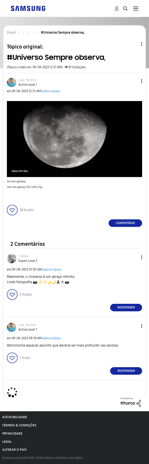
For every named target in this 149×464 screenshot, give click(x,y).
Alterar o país (14, 450)
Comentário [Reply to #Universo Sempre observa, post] (125, 223)
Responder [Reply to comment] (126, 307)
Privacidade (12, 433)
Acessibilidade (14, 417)
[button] (134, 81)
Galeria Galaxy (50, 91)
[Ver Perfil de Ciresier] (23, 256)
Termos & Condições (19, 425)
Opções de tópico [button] (134, 44)
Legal (7, 442)
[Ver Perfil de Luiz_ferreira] (27, 80)
